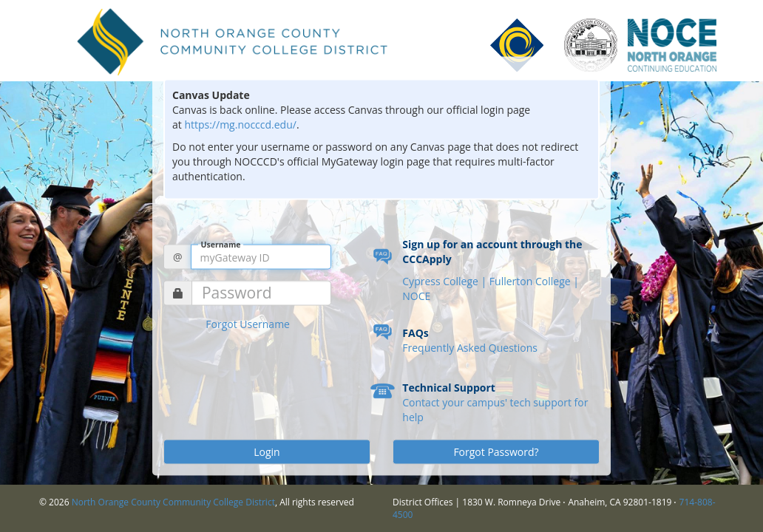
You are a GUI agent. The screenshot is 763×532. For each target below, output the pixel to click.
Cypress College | (445, 281)
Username (221, 244)
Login (266, 452)
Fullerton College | (534, 281)
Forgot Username (248, 324)
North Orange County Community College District (173, 502)
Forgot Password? (495, 452)
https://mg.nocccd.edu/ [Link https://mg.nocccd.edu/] (240, 124)
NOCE (416, 296)
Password (237, 293)
